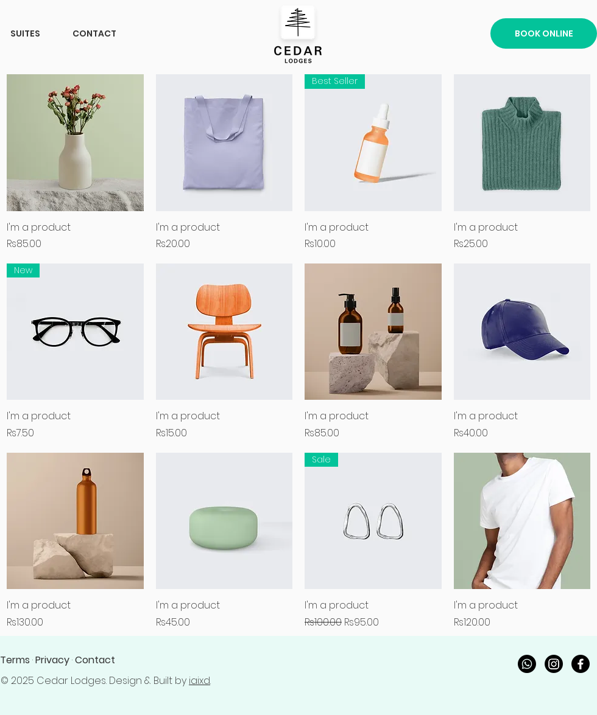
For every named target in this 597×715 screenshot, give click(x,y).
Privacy (52, 660)
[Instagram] (554, 664)
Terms (15, 660)
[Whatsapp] (527, 664)
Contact (95, 660)
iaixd (199, 681)
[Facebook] (580, 664)
